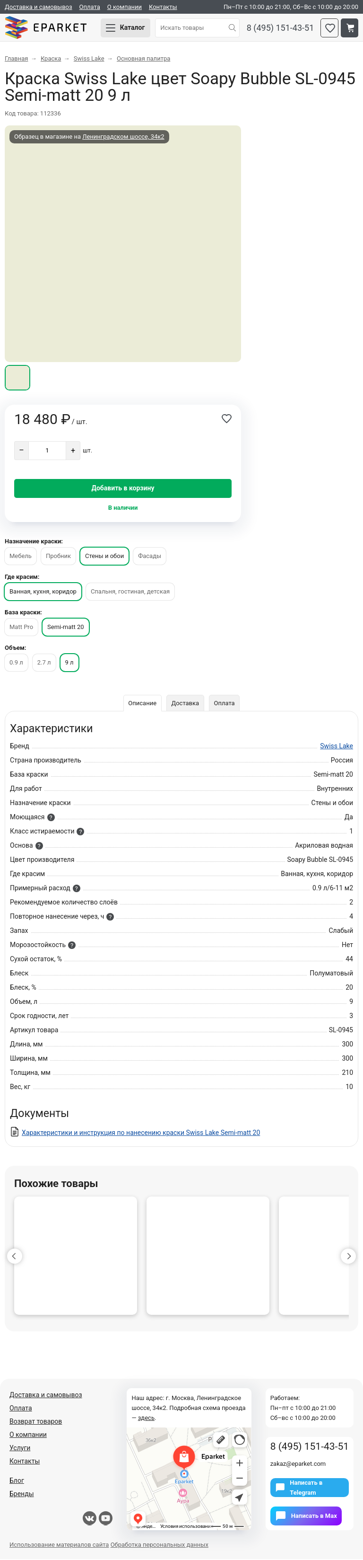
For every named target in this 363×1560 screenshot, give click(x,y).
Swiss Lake (336, 747)
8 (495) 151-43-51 (280, 29)
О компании (124, 6)
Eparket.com (47, 28)
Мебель (20, 556)
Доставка (185, 704)
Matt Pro (21, 627)
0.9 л (16, 663)
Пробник (58, 556)
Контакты (163, 6)
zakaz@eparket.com (298, 1464)
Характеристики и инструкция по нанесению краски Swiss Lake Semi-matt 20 (141, 1133)
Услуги (19, 1449)
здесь (146, 1418)
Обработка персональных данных (159, 1545)
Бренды (21, 1494)
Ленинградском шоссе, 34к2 (123, 137)
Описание (142, 704)
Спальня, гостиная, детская (130, 592)
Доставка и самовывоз (38, 6)
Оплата (89, 6)
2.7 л (44, 663)
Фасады (149, 556)
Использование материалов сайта (59, 1545)
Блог (16, 1481)
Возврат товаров (35, 1422)
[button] (14, 1257)
